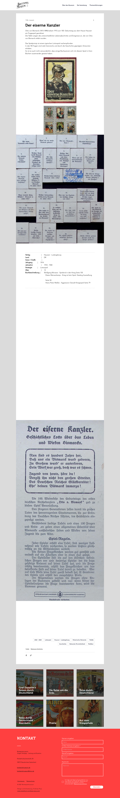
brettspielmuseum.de (23, 767)
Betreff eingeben (68, 753)
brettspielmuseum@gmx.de (25, 771)
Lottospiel (48, 640)
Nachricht (65, 762)
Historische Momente (79, 640)
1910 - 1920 (38, 640)
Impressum (21, 781)
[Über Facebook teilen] (26, 655)
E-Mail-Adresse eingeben (70, 746)
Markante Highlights (37, 649)
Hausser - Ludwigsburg (61, 640)
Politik (91, 640)
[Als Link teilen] (31, 655)
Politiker (90, 644)
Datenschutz (31, 781)
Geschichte (62, 644)
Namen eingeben (68, 738)
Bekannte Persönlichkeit (77, 644)
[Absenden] (96, 787)
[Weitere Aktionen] (93, 20)
